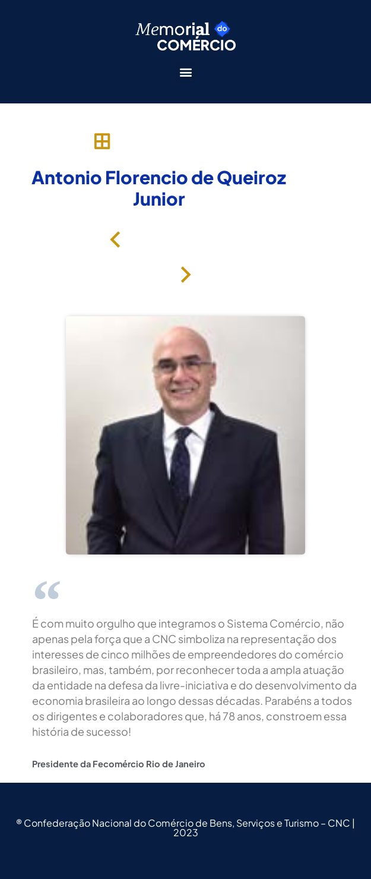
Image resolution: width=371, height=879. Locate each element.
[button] (185, 72)
